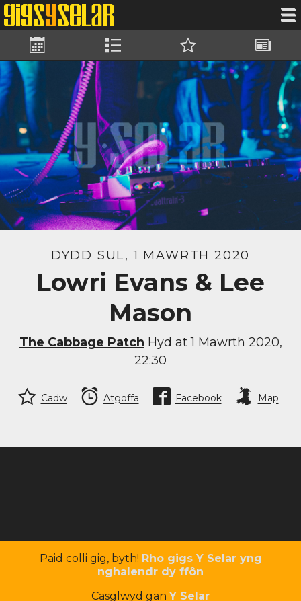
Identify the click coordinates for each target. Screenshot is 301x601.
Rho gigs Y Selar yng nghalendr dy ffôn (179, 565)
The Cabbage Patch (81, 342)
